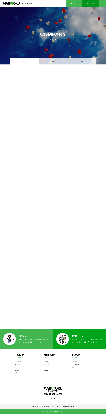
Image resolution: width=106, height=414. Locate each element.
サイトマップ (55, 406)
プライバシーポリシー (68, 406)
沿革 (81, 61)
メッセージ (18, 361)
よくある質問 (75, 364)
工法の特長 (47, 361)
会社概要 (53, 61)
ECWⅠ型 (46, 364)
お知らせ (17, 370)
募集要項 (74, 361)
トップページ (35, 406)
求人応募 (74, 367)
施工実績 (46, 370)
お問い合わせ (45, 406)
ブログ (17, 372)
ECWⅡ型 (46, 367)
